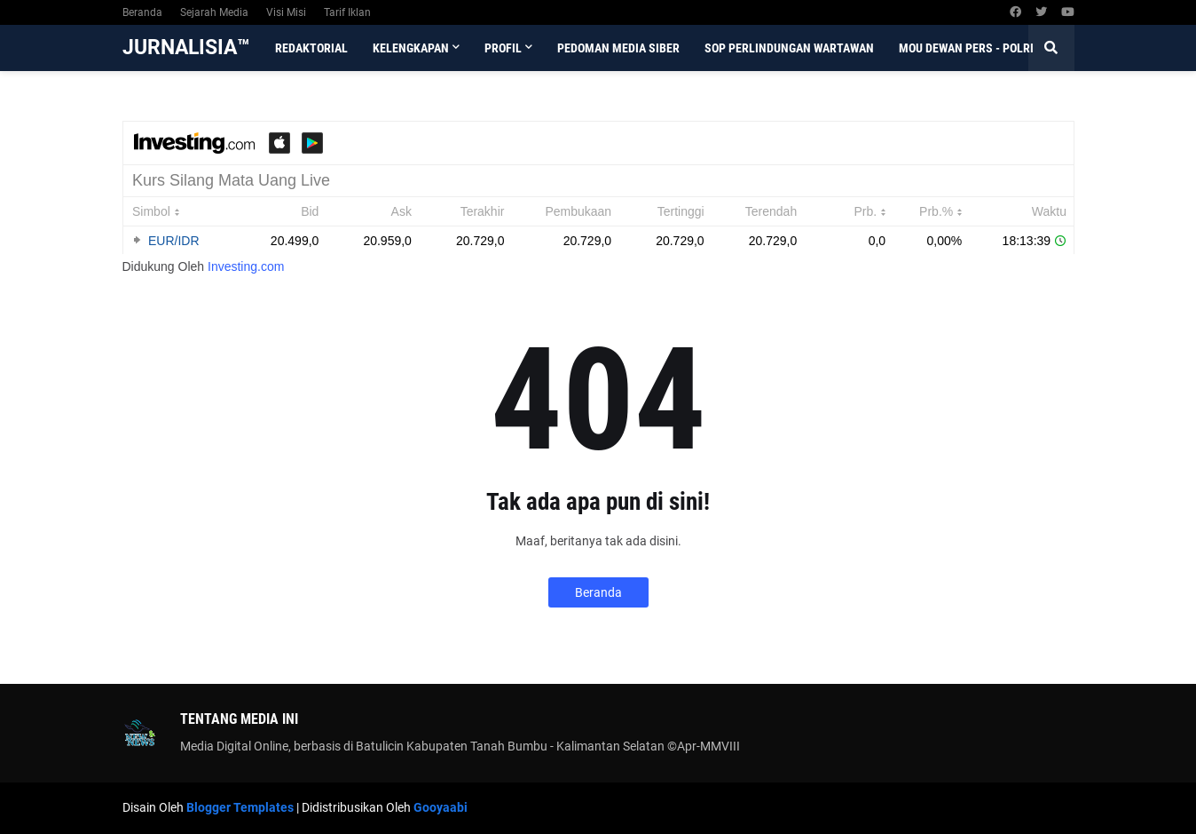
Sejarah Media (214, 12)
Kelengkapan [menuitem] (411, 48)
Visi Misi (286, 12)
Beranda (142, 12)
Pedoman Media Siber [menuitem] (618, 48)
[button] (1051, 48)
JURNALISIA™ (186, 48)
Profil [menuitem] (503, 48)
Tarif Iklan (347, 12)
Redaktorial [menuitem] (311, 48)
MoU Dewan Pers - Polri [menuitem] (966, 48)
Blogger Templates (240, 807)
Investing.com (246, 266)
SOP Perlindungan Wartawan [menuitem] (789, 48)
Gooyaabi (440, 807)
